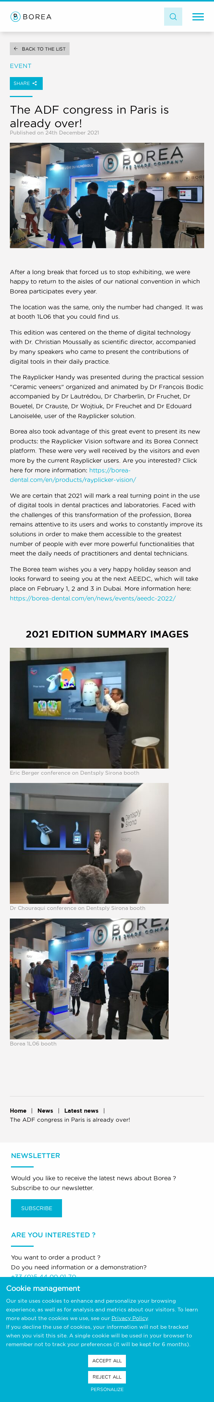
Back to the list (44, 48)
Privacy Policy (130, 1318)
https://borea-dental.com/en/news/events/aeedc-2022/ (93, 598)
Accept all (107, 1360)
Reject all (107, 1376)
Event (20, 65)
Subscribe (36, 1208)
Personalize (107, 1389)
